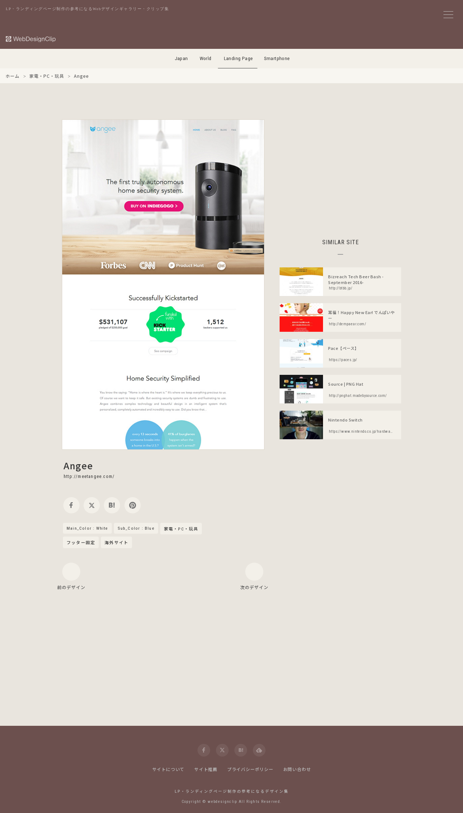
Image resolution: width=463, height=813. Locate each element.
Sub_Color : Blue (136, 528)
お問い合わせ (297, 769)
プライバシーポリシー (250, 769)
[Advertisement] (340, 170)
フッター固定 (81, 542)
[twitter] (92, 505)
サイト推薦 (205, 769)
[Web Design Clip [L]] (31, 39)
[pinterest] (132, 505)
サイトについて (168, 769)
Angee (78, 465)
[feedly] (259, 750)
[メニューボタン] (448, 14)
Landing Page (238, 58)
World (206, 58)
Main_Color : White (87, 528)
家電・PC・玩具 (181, 529)
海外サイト (116, 542)
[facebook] (71, 505)
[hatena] (112, 505)
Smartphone (277, 58)
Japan (181, 58)
